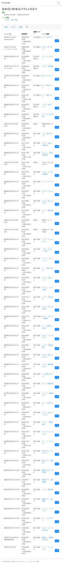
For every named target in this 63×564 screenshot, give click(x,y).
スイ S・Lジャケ (47, 182)
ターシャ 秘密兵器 (48, 383)
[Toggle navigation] (58, 3)
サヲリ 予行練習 (47, 66)
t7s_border (6, 3)
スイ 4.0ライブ (47, 37)
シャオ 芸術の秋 (47, 489)
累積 (6, 27)
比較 (27, 27)
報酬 (20, 27)
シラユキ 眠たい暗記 (11, 20)
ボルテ (13, 27)
